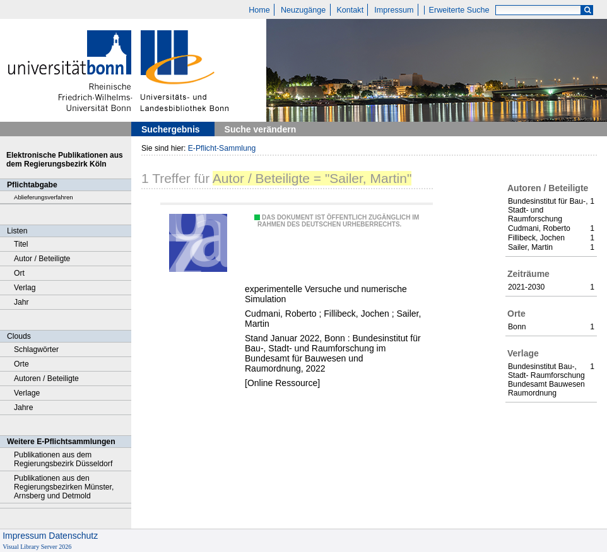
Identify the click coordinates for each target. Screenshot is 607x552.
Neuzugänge (303, 10)
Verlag (25, 287)
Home (259, 10)
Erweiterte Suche (459, 10)
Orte (21, 364)
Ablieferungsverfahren (43, 197)
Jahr (21, 302)
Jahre (23, 407)
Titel (21, 244)
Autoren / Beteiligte (46, 378)
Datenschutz (73, 536)
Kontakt (349, 10)
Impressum (393, 10)
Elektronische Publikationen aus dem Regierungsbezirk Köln (64, 159)
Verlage (27, 393)
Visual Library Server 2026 (37, 546)
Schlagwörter (36, 349)
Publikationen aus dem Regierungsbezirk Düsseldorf (63, 459)
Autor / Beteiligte (42, 258)
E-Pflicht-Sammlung (222, 148)
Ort (19, 273)
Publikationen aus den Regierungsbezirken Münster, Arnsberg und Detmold (64, 487)
